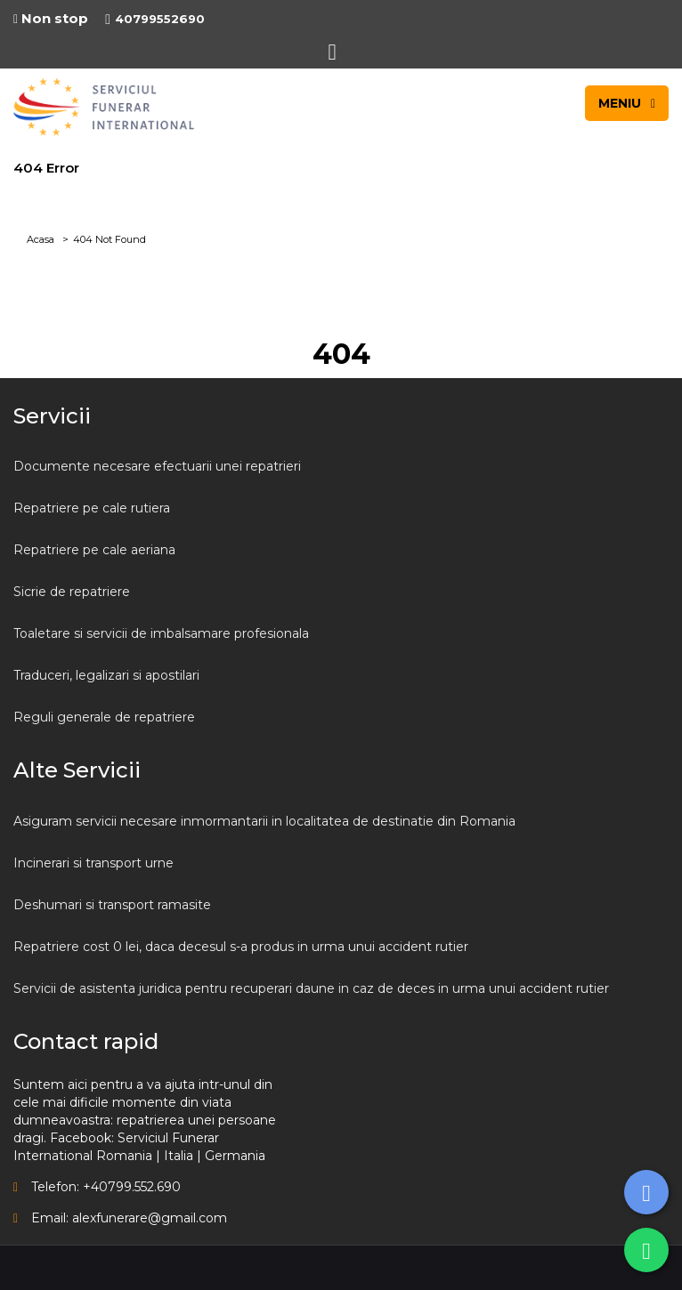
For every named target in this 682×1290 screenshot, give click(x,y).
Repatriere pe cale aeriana (94, 550)
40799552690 (155, 19)
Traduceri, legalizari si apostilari (106, 675)
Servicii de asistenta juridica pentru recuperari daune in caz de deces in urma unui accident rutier (311, 988)
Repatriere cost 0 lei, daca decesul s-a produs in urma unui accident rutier (240, 947)
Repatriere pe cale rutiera (91, 508)
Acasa (40, 239)
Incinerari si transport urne (93, 863)
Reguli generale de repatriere (104, 717)
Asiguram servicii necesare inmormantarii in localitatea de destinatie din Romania (264, 821)
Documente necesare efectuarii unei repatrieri (157, 466)
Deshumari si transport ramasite (112, 905)
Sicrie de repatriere (71, 592)
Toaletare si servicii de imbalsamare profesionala (161, 633)
